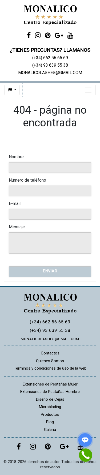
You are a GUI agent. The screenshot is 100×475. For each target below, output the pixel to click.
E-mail (15, 203)
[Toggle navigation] (88, 90)
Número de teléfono (27, 180)
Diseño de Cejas (50, 399)
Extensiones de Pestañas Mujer (50, 384)
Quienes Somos (50, 360)
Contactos (50, 353)
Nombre (16, 156)
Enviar (50, 271)
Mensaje (17, 226)
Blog (50, 422)
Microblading (50, 406)
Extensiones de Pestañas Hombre (50, 391)
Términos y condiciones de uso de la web (50, 368)
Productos (50, 414)
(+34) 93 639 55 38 (50, 330)
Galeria (50, 429)
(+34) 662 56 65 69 (50, 321)
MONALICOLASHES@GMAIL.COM (50, 339)
